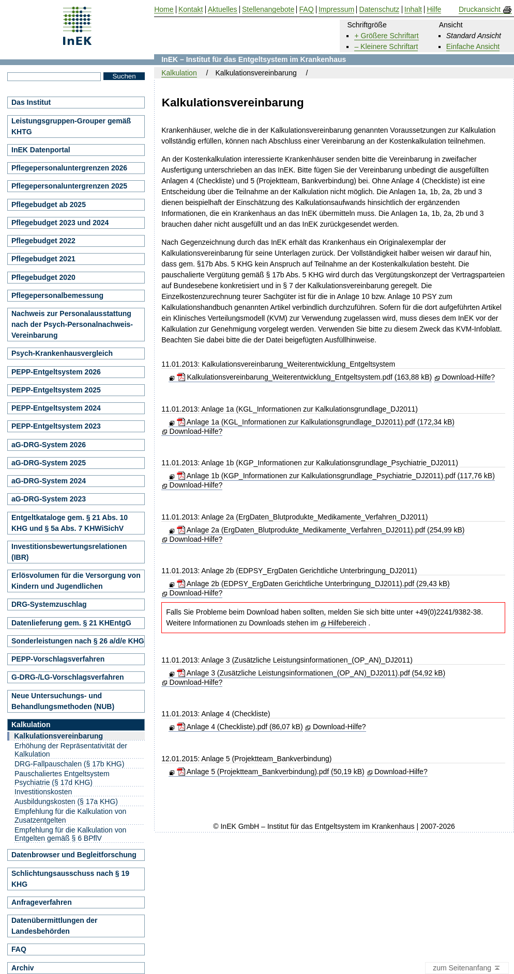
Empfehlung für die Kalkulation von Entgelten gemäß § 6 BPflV (70, 834)
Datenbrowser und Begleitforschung (74, 855)
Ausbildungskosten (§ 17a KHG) (66, 801)
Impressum (336, 9)
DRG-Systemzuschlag (48, 604)
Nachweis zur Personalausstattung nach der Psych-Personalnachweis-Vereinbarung (72, 324)
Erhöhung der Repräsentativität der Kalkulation (70, 750)
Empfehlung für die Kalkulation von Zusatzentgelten (70, 815)
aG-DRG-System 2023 (48, 499)
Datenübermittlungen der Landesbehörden (54, 925)
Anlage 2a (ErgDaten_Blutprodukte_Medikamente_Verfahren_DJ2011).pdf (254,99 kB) (321, 530)
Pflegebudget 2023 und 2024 (60, 222)
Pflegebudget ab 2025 (48, 204)
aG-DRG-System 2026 (48, 445)
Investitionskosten (43, 792)
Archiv (22, 968)
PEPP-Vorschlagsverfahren (57, 659)
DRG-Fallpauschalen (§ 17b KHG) (69, 764)
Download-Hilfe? (468, 377)
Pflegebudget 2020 (43, 277)
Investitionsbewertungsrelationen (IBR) (69, 551)
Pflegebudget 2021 (43, 259)
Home (163, 9)
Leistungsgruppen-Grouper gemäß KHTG (71, 126)
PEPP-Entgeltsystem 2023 (56, 426)
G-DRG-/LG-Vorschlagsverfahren (67, 677)
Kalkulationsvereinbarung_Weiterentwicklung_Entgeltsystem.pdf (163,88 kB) (304, 377)
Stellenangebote (268, 9)
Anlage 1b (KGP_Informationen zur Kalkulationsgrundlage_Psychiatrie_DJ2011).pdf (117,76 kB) (336, 476)
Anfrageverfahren (41, 902)
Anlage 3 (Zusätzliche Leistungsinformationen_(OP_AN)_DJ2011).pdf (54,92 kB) (311, 673)
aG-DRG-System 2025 (48, 463)
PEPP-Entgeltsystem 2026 (56, 372)
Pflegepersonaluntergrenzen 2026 (69, 168)
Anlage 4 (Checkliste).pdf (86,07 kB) (240, 726)
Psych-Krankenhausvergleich (62, 353)
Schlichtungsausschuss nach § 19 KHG (70, 878)
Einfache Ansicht (473, 46)
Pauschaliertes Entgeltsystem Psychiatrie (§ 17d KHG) (62, 778)
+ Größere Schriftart (386, 36)
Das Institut (31, 102)
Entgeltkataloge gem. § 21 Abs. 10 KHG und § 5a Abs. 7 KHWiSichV (69, 522)
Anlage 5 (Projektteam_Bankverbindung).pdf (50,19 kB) (271, 771)
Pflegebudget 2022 (43, 241)
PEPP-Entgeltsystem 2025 (56, 390)
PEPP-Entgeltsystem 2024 (56, 408)
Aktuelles (222, 9)
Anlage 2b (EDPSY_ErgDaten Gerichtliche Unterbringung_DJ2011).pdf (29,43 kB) (313, 583)
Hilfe (434, 9)
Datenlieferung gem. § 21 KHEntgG (71, 623)
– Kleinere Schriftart (386, 46)
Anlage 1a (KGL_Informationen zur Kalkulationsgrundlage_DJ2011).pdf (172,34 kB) (316, 422)
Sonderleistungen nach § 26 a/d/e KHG (77, 641)
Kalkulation (179, 73)
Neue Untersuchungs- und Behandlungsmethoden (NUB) (62, 701)
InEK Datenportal (40, 150)
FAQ (18, 949)
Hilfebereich (347, 623)
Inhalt (413, 9)
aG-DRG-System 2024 (48, 481)
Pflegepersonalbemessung (57, 295)
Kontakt (190, 9)
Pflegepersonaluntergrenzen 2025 (69, 186)
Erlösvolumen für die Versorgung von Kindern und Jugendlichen (76, 580)
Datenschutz (379, 9)
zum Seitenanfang (467, 968)
